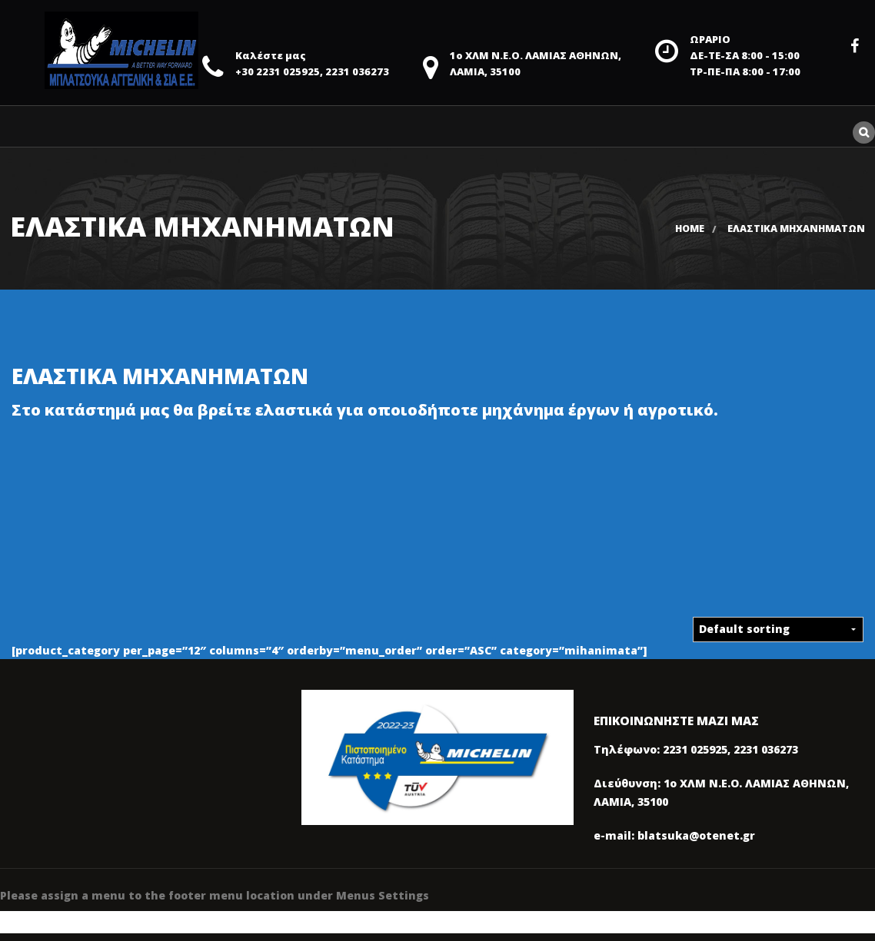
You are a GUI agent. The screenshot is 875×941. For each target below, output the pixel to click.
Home (689, 228)
